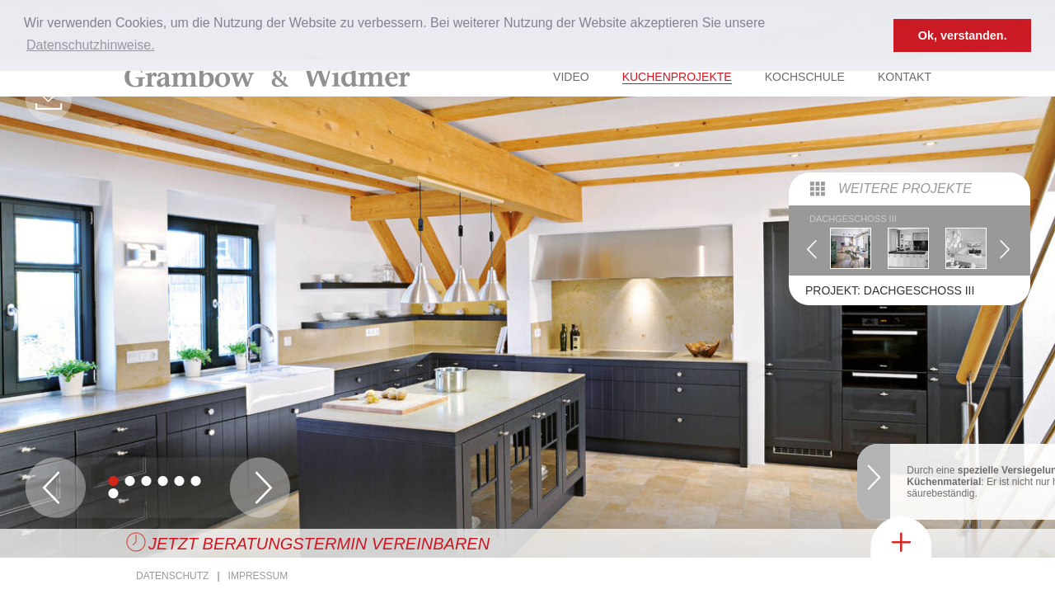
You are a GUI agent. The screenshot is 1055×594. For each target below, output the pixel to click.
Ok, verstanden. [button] (962, 35)
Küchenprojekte (677, 76)
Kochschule (805, 76)
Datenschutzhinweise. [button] (90, 45)
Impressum (258, 576)
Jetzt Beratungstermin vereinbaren (319, 544)
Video (571, 76)
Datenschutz (172, 576)
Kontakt (904, 76)
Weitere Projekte (905, 129)
